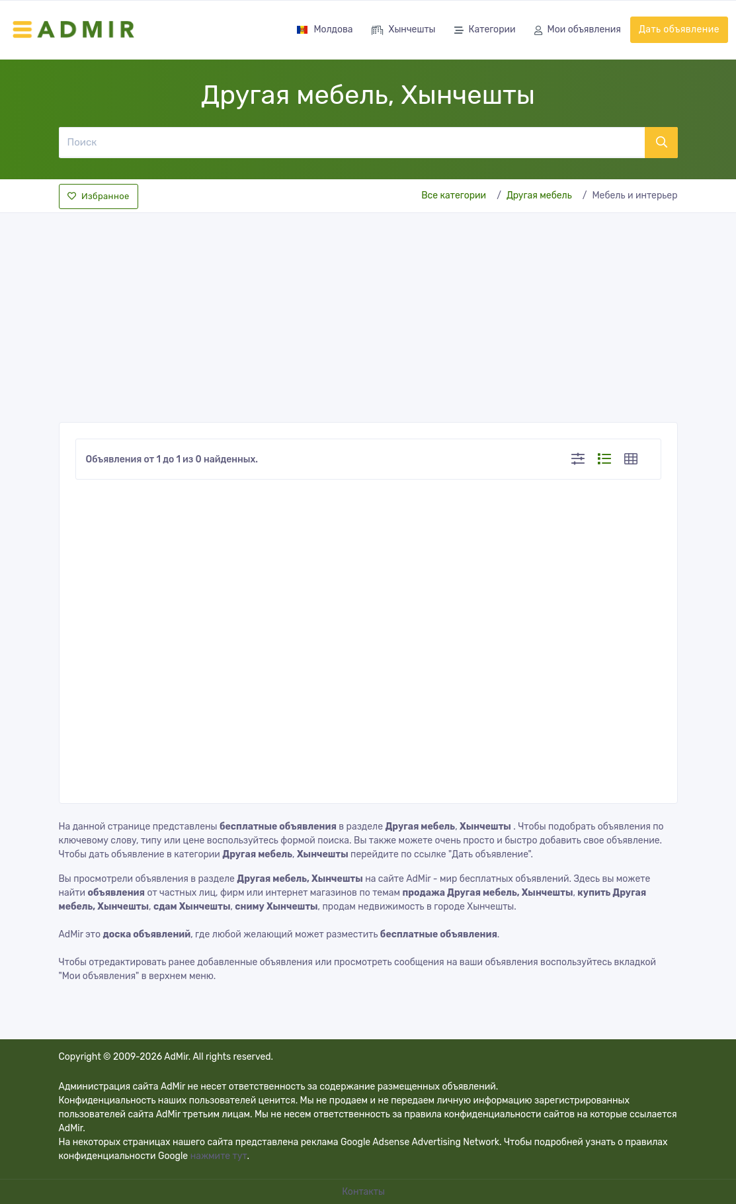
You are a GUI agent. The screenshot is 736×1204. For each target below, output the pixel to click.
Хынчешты (404, 31)
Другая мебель (539, 195)
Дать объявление (679, 29)
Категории (485, 31)
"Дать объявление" (489, 854)
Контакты (364, 1191)
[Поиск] (351, 142)
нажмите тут (218, 1156)
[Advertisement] (368, 313)
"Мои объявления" (99, 976)
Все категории (453, 195)
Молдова (324, 29)
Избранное (98, 196)
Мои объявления (577, 31)
